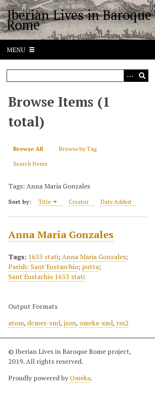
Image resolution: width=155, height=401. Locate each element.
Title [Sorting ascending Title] (47, 201)
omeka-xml (96, 322)
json (70, 322)
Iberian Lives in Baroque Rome (79, 19)
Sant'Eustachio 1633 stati (46, 276)
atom (16, 322)
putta (90, 266)
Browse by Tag (78, 149)
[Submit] (142, 75)
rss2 (122, 322)
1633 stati (43, 256)
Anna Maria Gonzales (60, 234)
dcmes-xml (43, 322)
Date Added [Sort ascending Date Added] (115, 201)
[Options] (130, 75)
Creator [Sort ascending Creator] (79, 201)
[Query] (77, 75)
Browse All (28, 149)
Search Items (30, 163)
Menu (16, 49)
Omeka (80, 377)
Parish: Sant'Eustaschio (43, 266)
